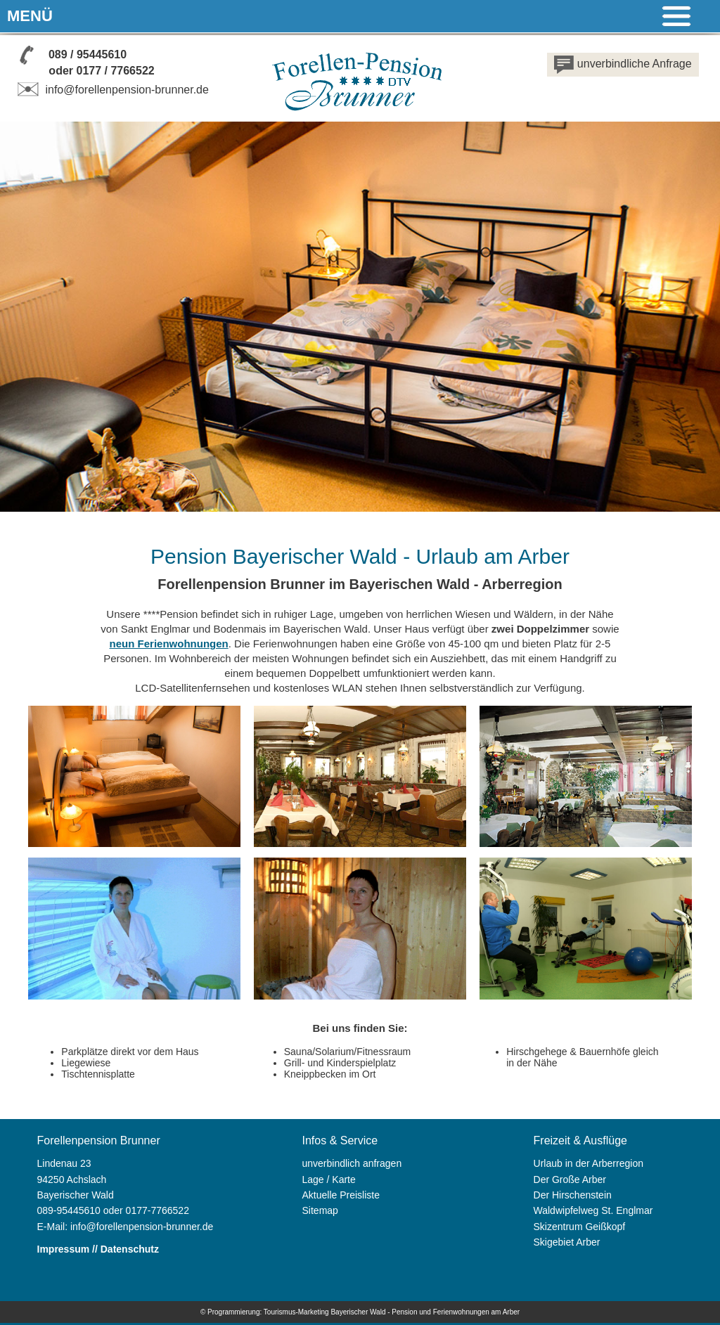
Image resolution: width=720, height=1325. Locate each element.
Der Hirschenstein (573, 1195)
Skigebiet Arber (567, 1242)
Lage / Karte (329, 1179)
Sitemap (320, 1210)
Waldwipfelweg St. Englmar (593, 1210)
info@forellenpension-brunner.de (111, 90)
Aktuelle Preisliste (341, 1195)
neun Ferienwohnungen (169, 643)
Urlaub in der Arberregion (588, 1163)
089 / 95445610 (88, 54)
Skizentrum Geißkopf (580, 1226)
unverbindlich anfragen (352, 1163)
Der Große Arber (570, 1179)
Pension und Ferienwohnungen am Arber (456, 1312)
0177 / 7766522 (115, 71)
